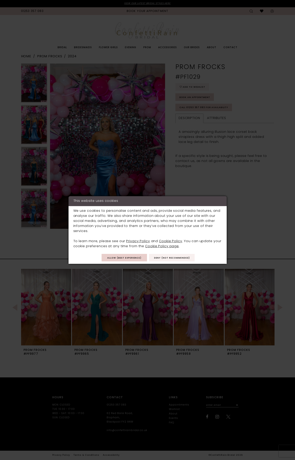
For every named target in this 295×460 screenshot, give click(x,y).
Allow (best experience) (122, 258)
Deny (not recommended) (175, 258)
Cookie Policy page (162, 246)
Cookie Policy (170, 241)
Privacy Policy (138, 241)
